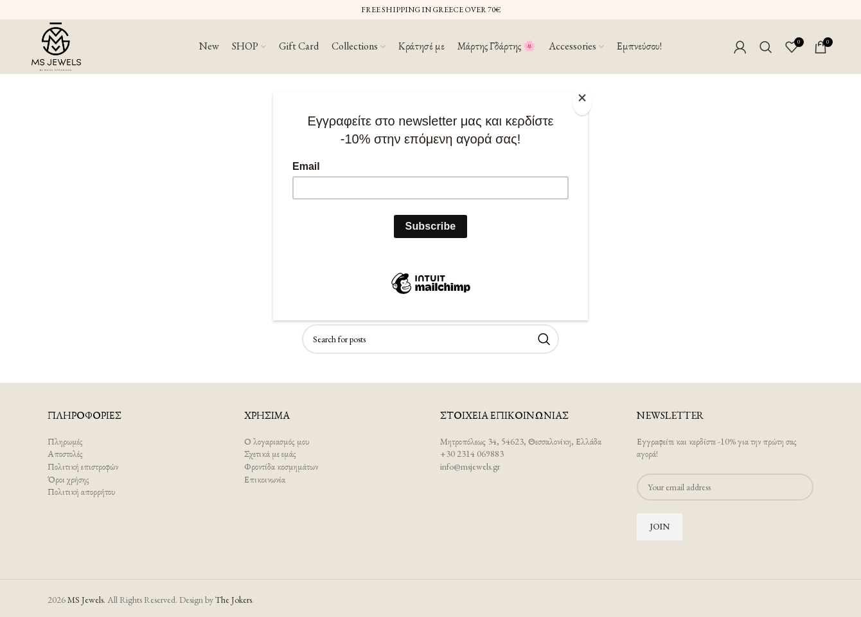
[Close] (584, 99)
